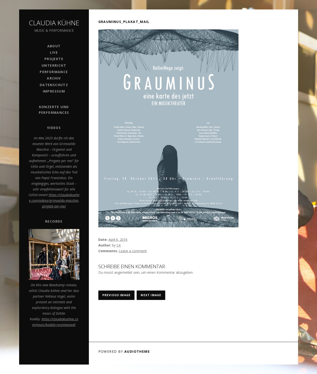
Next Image (151, 295)
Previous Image (116, 295)
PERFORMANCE (54, 72)
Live (54, 52)
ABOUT (54, 46)
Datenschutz (54, 85)
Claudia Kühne (54, 22)
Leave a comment (133, 251)
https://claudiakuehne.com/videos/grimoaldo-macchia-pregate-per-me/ (54, 200)
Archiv (54, 78)
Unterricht (54, 65)
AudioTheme (137, 351)
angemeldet (123, 272)
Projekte (53, 59)
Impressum (54, 91)
